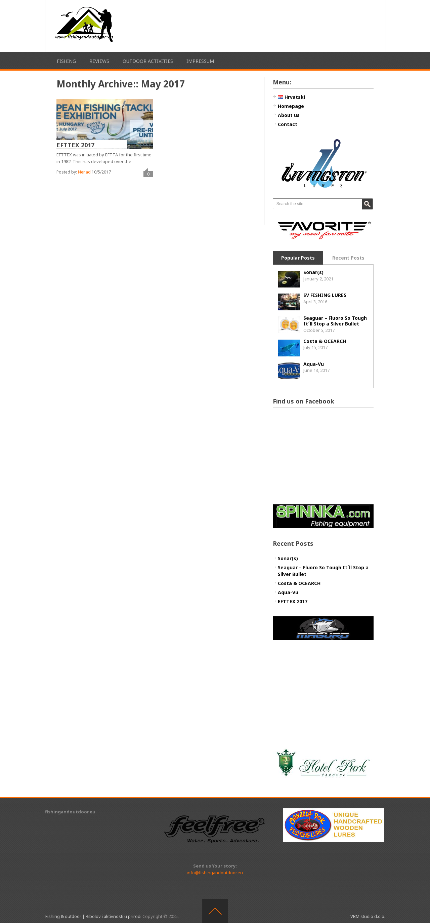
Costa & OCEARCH (324, 341)
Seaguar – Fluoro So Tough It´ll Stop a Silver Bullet (335, 321)
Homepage (291, 106)
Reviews (99, 61)
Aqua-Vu (313, 364)
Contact (287, 124)
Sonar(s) (313, 272)
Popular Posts (298, 258)
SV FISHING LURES (324, 295)
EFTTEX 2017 (75, 145)
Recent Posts (348, 258)
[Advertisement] (273, 25)
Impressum (200, 61)
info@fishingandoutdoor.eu (215, 873)
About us (289, 115)
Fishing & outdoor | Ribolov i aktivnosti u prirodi (93, 916)
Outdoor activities (148, 61)
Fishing (66, 61)
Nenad (84, 172)
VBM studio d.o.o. (367, 916)
